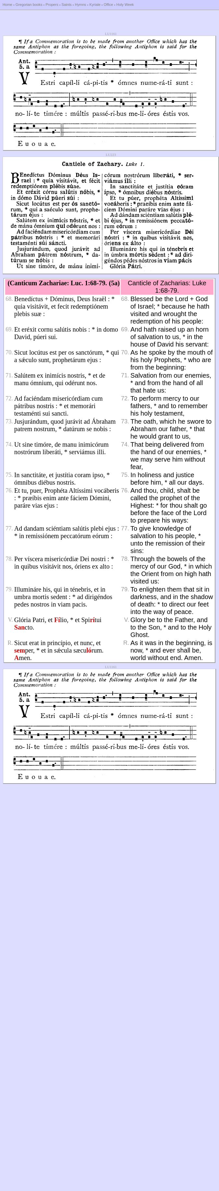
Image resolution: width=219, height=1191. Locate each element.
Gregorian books (29, 4)
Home (7, 4)
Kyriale (94, 4)
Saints (67, 4)
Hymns (80, 4)
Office (108, 4)
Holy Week (125, 4)
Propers (51, 4)
